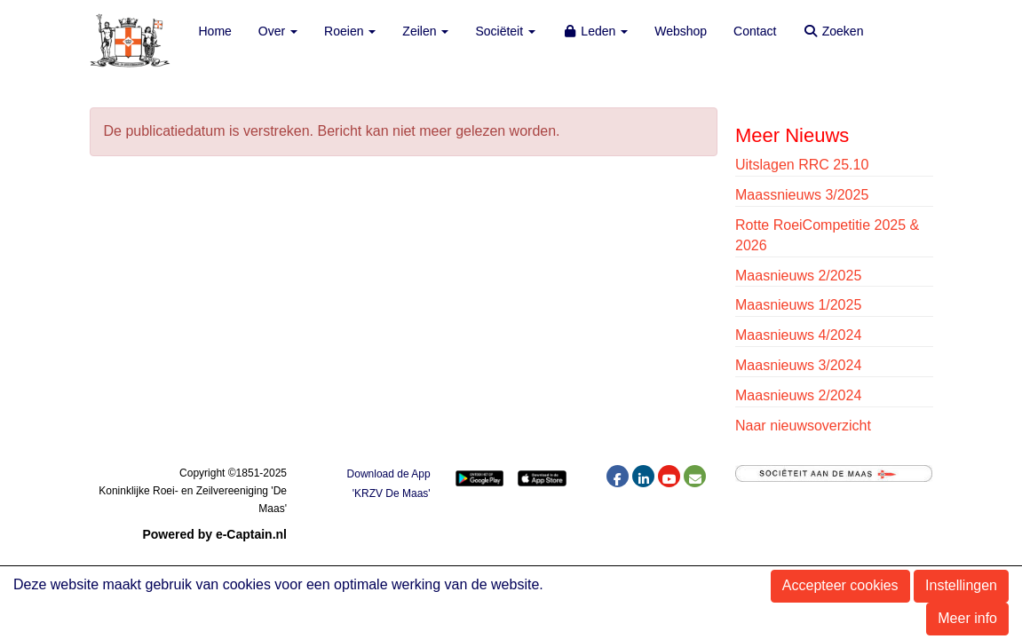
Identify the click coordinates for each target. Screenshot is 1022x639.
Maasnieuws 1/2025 (798, 304)
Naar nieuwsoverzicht (803, 425)
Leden (595, 31)
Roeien (350, 31)
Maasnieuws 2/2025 (798, 275)
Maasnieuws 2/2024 (798, 395)
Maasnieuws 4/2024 (798, 335)
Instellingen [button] (961, 585)
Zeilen (425, 31)
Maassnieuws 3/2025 (801, 194)
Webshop (680, 31)
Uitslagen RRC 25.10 (801, 164)
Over (277, 31)
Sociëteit (505, 31)
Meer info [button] (967, 618)
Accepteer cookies (840, 585)
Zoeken (833, 31)
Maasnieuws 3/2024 (798, 365)
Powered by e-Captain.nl (214, 534)
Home (215, 31)
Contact (754, 31)
